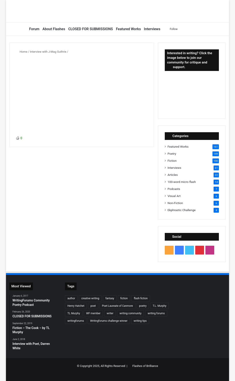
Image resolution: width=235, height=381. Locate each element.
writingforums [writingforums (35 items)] (75, 320)
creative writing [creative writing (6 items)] (90, 298)
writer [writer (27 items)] (110, 313)
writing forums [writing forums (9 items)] (156, 313)
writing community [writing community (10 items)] (130, 313)
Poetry (171, 153)
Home (21, 51)
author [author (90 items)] (71, 298)
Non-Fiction (175, 203)
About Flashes (53, 29)
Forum (34, 29)
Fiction (171, 160)
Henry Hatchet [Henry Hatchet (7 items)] (75, 305)
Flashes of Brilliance (145, 366)
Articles (172, 175)
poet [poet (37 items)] (93, 305)
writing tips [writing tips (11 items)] (140, 320)
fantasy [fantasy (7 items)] (109, 298)
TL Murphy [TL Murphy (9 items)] (73, 313)
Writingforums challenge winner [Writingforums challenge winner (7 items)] (108, 320)
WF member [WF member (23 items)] (93, 313)
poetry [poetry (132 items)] (143, 305)
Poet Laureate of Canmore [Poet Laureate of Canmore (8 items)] (117, 305)
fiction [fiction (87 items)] (124, 298)
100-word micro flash (181, 182)
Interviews (152, 29)
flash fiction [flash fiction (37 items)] (141, 298)
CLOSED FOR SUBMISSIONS (90, 29)
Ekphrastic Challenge (181, 210)
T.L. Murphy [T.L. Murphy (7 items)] (159, 305)
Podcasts (173, 189)
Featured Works (128, 29)
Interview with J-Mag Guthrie (48, 51)
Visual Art (173, 196)
